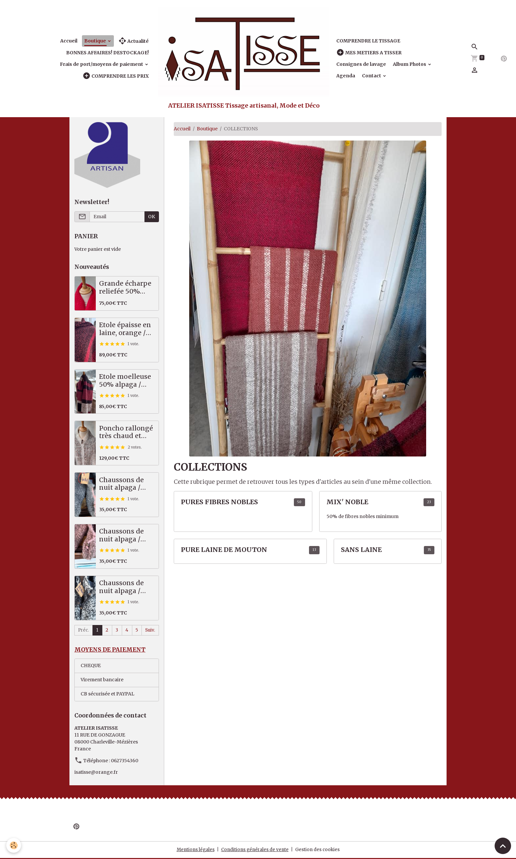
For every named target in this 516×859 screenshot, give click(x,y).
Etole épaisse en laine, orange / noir (125, 329)
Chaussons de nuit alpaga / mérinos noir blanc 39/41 (121, 587)
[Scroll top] (503, 846)
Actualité (133, 41)
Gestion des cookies (319, 850)
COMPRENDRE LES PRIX (116, 75)
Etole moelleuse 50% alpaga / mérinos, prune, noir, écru (125, 380)
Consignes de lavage (361, 64)
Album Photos (410, 64)
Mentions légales (194, 850)
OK (151, 217)
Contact (372, 76)
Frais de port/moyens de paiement (102, 64)
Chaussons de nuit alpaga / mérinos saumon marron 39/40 (126, 535)
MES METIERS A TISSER (368, 52)
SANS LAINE (361, 550)
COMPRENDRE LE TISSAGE (368, 41)
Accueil (68, 41)
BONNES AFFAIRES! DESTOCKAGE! (107, 53)
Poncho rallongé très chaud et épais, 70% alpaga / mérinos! (126, 432)
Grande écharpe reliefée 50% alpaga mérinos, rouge (125, 287)
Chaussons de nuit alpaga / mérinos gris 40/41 (121, 484)
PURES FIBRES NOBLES (219, 502)
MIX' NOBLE (347, 502)
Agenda (345, 76)
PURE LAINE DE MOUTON (224, 550)
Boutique (95, 41)
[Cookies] (14, 845)
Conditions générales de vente (255, 850)
